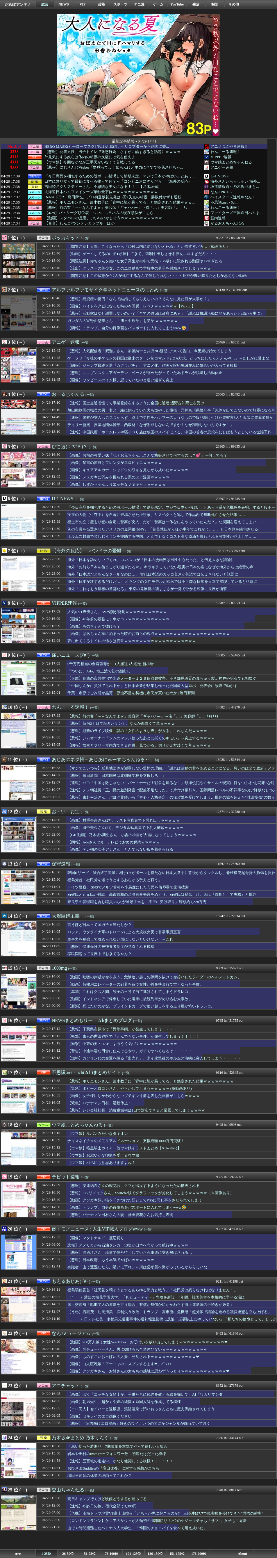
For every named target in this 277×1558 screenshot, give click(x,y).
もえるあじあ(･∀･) (71, 1281)
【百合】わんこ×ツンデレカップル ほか (79, 223)
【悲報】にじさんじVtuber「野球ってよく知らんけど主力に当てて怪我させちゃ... (113, 167)
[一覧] (85, 238)
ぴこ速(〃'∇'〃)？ (69, 446)
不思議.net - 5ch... (224, 202)
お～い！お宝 (66, 811)
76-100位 (111, 1554)
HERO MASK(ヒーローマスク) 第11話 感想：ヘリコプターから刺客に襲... (106, 146)
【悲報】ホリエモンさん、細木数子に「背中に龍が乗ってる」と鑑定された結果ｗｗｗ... (119, 202)
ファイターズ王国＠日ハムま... (236, 213)
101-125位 (133, 1554)
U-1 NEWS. (219, 176)
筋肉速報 (218, 218)
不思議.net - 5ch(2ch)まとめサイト (86, 1072)
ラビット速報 (66, 1176)
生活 (195, 4)
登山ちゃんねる (68, 1489)
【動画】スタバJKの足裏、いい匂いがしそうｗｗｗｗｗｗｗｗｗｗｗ (103, 218)
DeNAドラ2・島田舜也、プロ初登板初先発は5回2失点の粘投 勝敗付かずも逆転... (114, 197)
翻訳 (214, 4)
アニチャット (66, 1385)
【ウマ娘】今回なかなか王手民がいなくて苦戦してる (89, 162)
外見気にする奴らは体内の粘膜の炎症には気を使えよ (89, 157)
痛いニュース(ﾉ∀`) (71, 655)
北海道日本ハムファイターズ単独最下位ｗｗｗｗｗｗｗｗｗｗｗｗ (101, 191)
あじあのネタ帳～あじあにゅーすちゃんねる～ (100, 759)
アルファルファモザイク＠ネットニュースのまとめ (105, 289)
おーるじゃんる (68, 394)
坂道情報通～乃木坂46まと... (234, 186)
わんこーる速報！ (225, 151)
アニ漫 (139, 4)
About (242, 1554)
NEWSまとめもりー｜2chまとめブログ (92, 1020)
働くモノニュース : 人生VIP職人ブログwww (97, 1228)
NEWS (63, 4)
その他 (233, 4)
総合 (44, 4)
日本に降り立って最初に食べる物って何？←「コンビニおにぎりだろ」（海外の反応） (118, 181)
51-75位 (90, 1554)
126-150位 (155, 1554)
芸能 (101, 4)
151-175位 (177, 1554)
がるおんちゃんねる (227, 223)
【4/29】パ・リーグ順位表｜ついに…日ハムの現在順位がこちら (98, 212)
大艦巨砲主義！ (68, 916)
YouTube (177, 4)
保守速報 (61, 863)
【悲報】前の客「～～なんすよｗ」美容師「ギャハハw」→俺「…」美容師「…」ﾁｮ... (117, 207)
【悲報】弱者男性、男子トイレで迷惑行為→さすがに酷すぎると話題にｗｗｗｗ (112, 151)
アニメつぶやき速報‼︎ (228, 146)
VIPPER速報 (220, 157)
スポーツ (120, 4)
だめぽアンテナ (18, 4)
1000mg (59, 968)
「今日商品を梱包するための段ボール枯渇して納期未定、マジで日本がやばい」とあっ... (119, 176)
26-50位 (68, 1554)
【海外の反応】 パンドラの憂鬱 (86, 550)
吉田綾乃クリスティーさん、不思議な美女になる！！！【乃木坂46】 (103, 186)
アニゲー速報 (221, 167)
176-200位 (198, 1554)
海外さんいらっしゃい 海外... (235, 181)
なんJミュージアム (71, 1333)
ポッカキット (66, 237)
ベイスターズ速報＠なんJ (231, 197)
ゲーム (158, 4)
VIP (83, 4)
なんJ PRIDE (221, 192)
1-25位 (46, 1554)
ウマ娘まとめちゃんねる (231, 162)
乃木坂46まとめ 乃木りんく (80, 1437)
